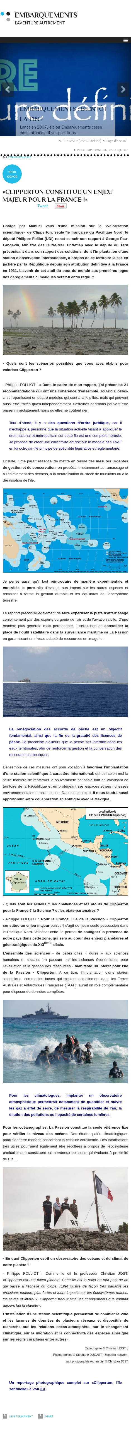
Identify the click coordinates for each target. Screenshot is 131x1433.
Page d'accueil (116, 140)
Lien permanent (18, 1416)
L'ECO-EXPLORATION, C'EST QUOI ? (102, 150)
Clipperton (42, 232)
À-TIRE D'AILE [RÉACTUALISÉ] (80, 140)
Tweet (42, 206)
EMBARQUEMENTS (46, 15)
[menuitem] (82, 140)
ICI (42, 1389)
